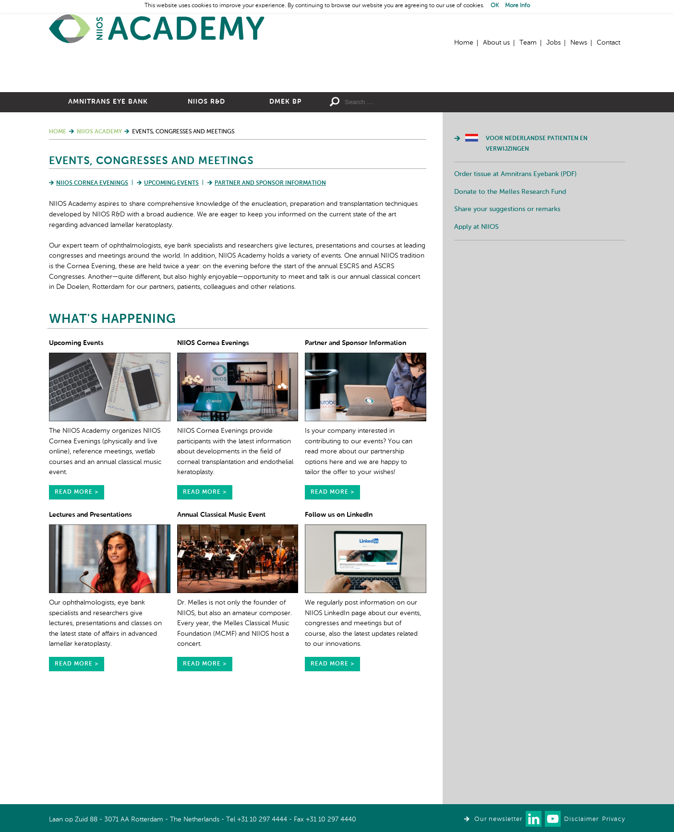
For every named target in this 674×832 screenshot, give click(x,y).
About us (496, 42)
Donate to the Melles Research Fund (510, 297)
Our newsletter (498, 819)
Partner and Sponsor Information (270, 288)
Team (528, 42)
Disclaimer (581, 819)
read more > (76, 597)
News (578, 42)
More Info (517, 6)
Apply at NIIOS (476, 332)
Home (157, 29)
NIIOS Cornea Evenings (92, 288)
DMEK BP (285, 206)
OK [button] (495, 6)
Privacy (613, 819)
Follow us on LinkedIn (339, 620)
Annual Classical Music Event (221, 620)
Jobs (553, 42)
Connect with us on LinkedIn (534, 819)
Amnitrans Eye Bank (108, 206)
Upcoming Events (171, 288)
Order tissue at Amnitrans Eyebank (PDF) (515, 279)
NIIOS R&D (206, 206)
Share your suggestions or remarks (507, 314)
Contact (608, 42)
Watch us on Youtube (553, 819)
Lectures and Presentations (90, 620)
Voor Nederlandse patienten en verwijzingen (537, 249)
